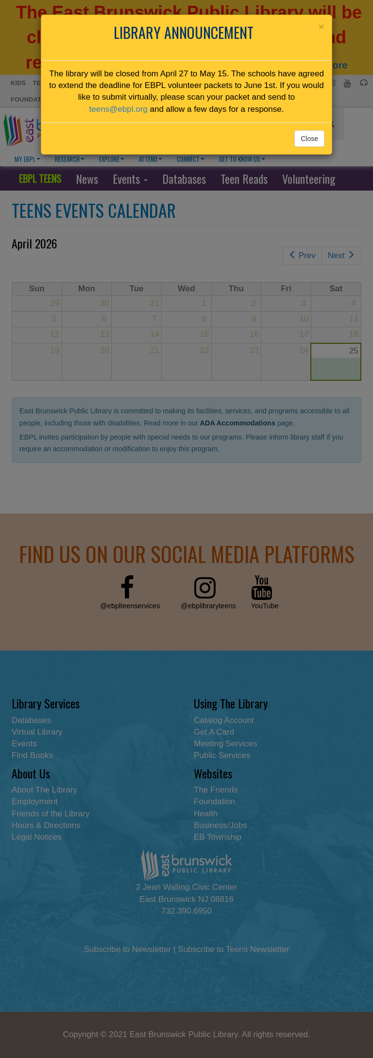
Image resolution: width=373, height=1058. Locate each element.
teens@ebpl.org (118, 109)
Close (309, 138)
